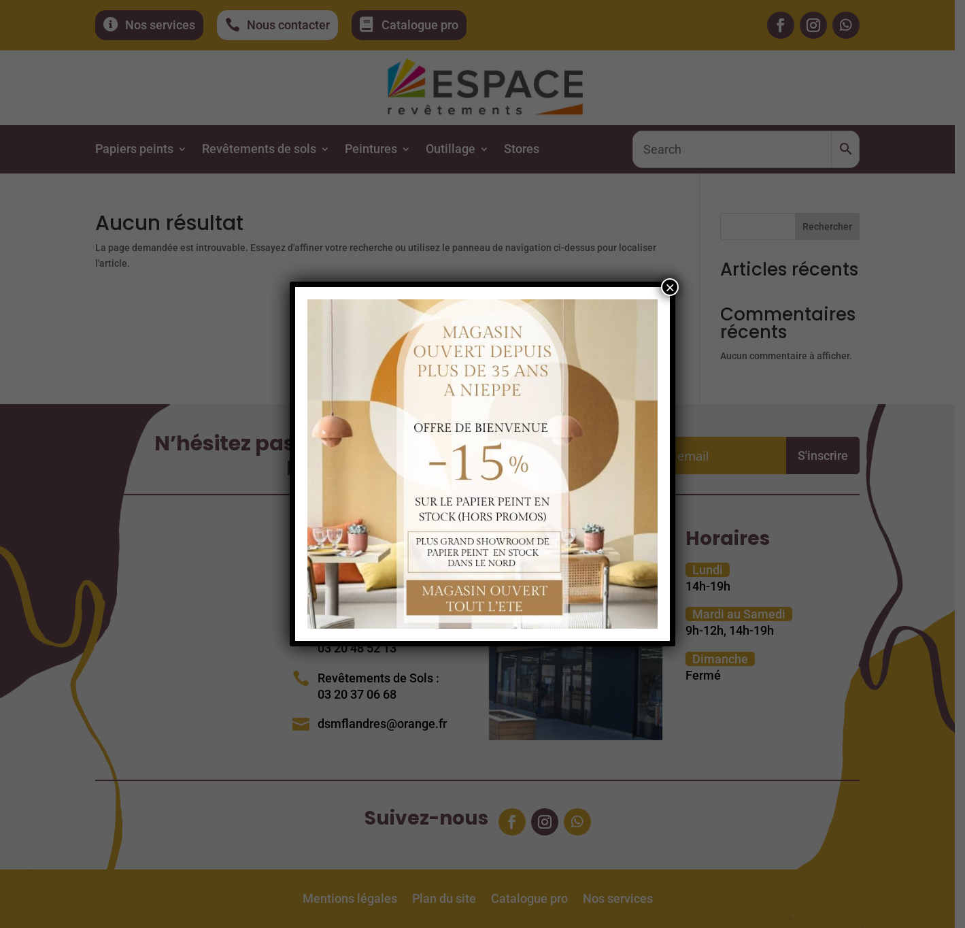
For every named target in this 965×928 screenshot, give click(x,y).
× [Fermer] (670, 287)
